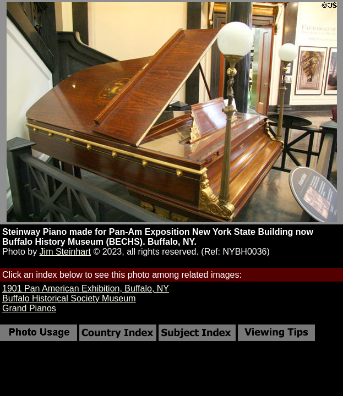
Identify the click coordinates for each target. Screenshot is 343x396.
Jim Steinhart (65, 251)
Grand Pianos (29, 308)
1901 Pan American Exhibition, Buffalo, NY (85, 288)
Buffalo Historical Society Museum (68, 298)
